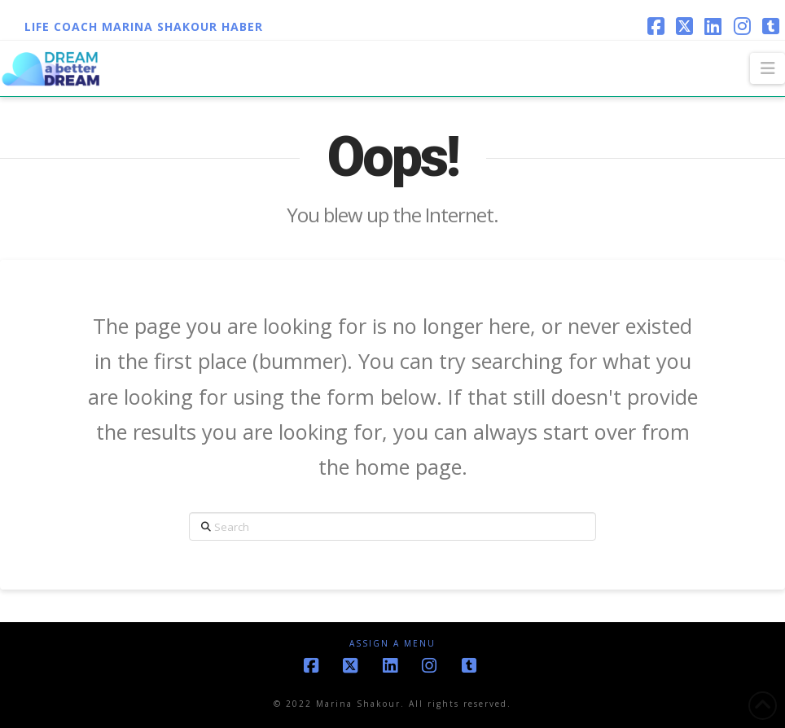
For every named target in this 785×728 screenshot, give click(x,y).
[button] (767, 68)
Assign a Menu (392, 643)
